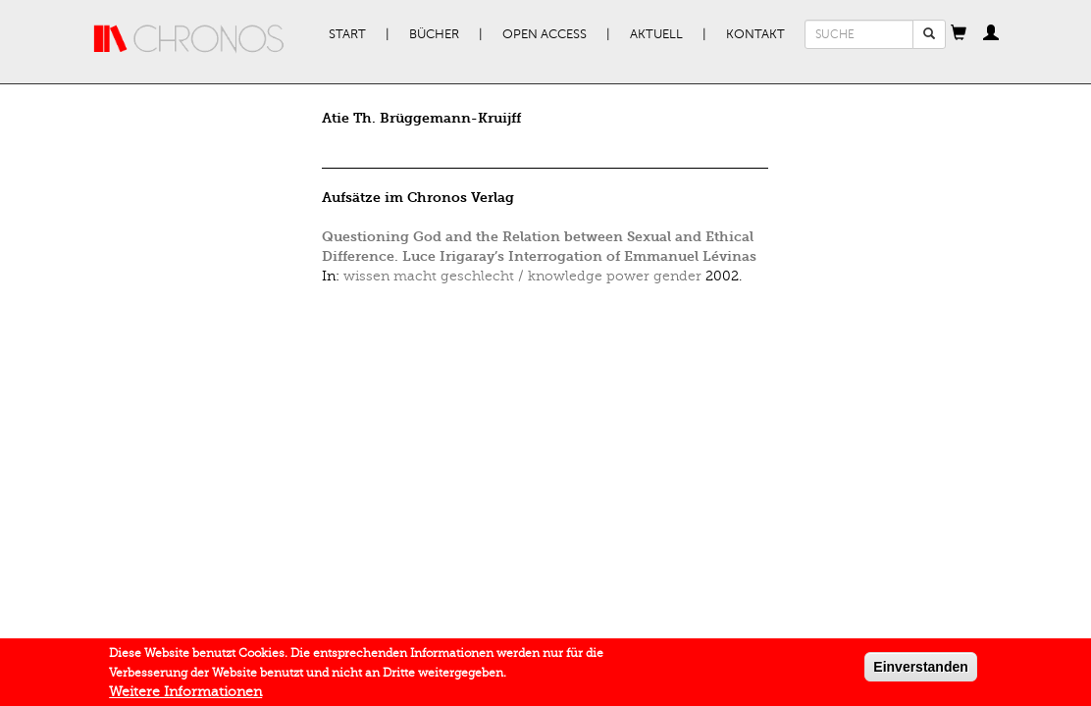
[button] (958, 34)
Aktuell (656, 34)
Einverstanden (920, 671)
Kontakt (755, 34)
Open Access (544, 34)
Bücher (434, 34)
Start (347, 34)
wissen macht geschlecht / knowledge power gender (522, 276)
